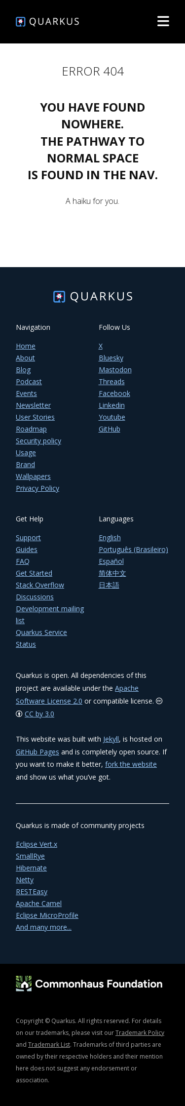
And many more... (44, 927)
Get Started (34, 573)
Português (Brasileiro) (133, 549)
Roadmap (31, 429)
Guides (26, 549)
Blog (23, 369)
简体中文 (112, 573)
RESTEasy (31, 891)
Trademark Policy (139, 1032)
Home (26, 346)
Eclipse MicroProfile (47, 915)
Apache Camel (39, 903)
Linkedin (112, 405)
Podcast (29, 381)
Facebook (114, 393)
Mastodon (115, 369)
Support (28, 537)
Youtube (112, 417)
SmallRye (30, 856)
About (25, 357)
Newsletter (33, 405)
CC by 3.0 (39, 713)
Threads (112, 381)
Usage (26, 452)
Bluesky (111, 357)
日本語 (109, 585)
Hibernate (31, 867)
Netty (25, 879)
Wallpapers (33, 476)
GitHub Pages (37, 751)
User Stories (35, 417)
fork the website (131, 764)
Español (111, 561)
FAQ (23, 561)
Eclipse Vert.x (36, 844)
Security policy (38, 440)
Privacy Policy (37, 488)
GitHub (109, 429)
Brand (25, 464)
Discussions (35, 596)
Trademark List (49, 1044)
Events (26, 393)
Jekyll (111, 739)
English (110, 537)
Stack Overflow (40, 585)
